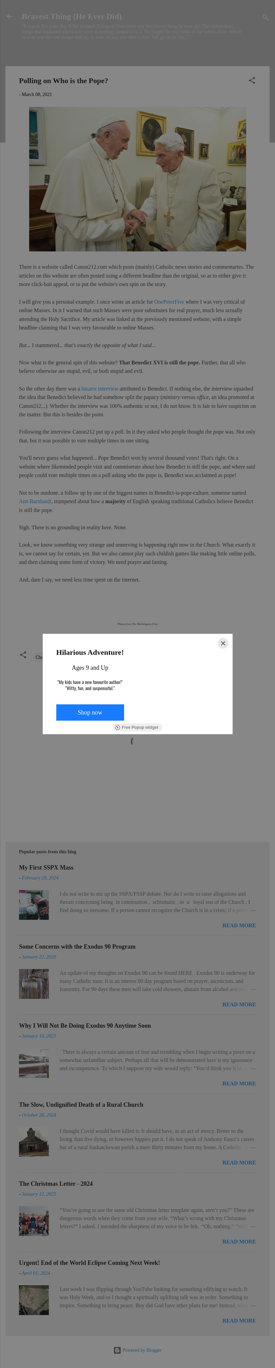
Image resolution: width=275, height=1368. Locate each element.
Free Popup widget (136, 727)
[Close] (223, 643)
